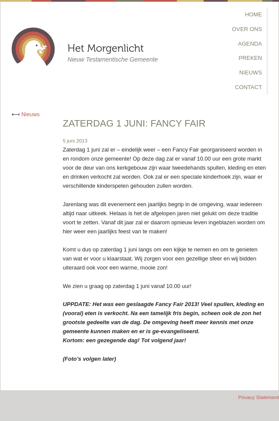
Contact (248, 87)
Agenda (250, 43)
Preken (250, 58)
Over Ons (247, 29)
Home (253, 14)
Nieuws (250, 72)
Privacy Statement (258, 397)
